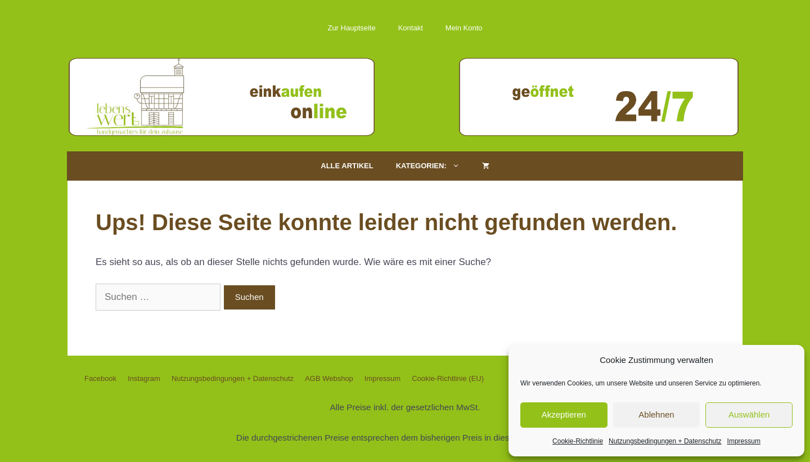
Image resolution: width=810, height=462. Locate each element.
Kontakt (410, 28)
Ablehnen (656, 414)
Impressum (743, 441)
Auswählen (749, 414)
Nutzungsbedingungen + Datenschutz (665, 441)
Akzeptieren (564, 414)
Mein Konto (464, 28)
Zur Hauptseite (351, 28)
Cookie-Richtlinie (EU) (448, 378)
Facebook (100, 378)
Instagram (144, 378)
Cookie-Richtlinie (577, 441)
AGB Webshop (329, 378)
